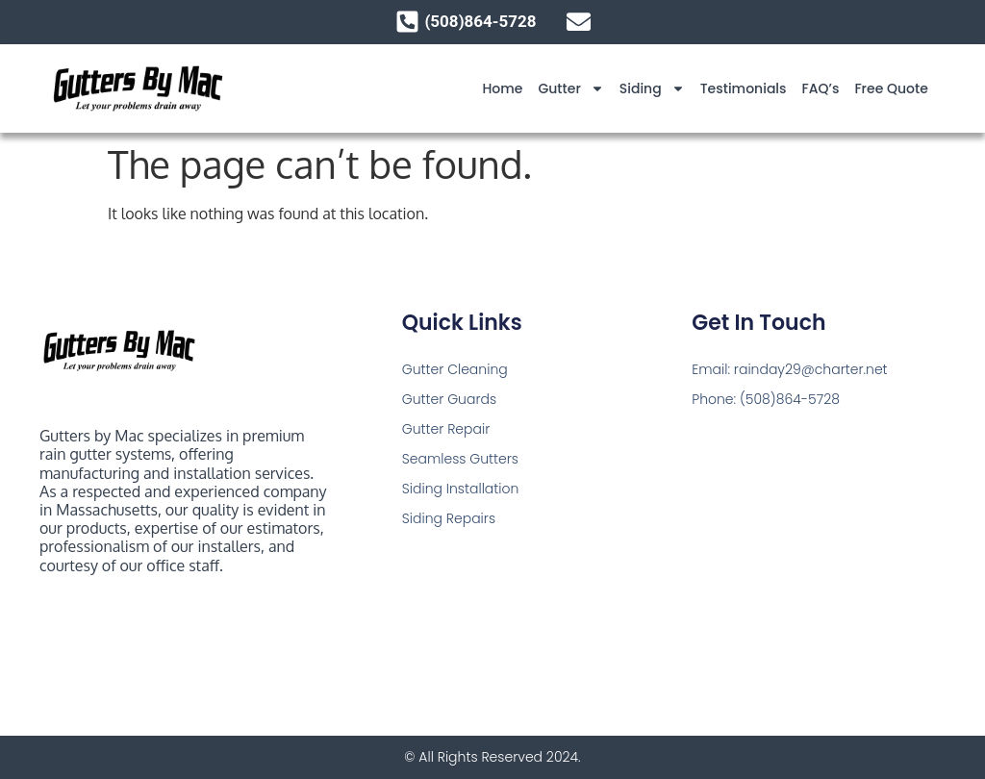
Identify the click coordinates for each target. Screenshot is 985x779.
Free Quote (890, 88)
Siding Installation (460, 488)
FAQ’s (821, 88)
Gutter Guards (449, 399)
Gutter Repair (446, 429)
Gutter (570, 88)
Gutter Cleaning (455, 369)
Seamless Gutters (460, 458)
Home (502, 88)
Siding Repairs (448, 518)
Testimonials (743, 88)
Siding (652, 88)
